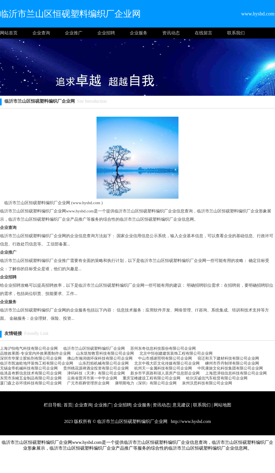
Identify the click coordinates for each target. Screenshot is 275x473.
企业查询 (41, 33)
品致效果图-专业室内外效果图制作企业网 (35, 353)
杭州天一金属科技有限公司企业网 (163, 368)
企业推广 (73, 33)
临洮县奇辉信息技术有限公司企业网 (31, 373)
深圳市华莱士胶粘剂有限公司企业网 (31, 358)
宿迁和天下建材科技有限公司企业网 (228, 358)
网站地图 (222, 405)
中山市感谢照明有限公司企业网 (165, 358)
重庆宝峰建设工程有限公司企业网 (151, 378)
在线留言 (203, 33)
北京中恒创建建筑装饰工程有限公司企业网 (176, 353)
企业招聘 (106, 33)
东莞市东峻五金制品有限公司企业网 (31, 378)
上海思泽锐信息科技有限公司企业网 (236, 373)
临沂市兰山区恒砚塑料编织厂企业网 (94, 348)
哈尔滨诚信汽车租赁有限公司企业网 (217, 378)
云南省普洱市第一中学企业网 (92, 378)
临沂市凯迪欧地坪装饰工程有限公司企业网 (36, 363)
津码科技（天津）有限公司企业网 (96, 373)
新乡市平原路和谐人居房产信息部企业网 (165, 373)
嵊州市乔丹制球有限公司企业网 (232, 363)
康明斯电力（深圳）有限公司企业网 (146, 383)
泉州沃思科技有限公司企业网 (207, 383)
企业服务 (138, 33)
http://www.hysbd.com (190, 421)
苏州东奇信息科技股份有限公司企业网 (163, 348)
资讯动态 (171, 33)
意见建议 (181, 405)
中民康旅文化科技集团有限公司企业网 (230, 368)
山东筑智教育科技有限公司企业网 (105, 353)
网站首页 (9, 33)
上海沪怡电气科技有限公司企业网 (29, 348)
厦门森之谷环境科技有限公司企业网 (31, 383)
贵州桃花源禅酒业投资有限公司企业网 (96, 368)
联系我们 (236, 33)
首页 (68, 405)
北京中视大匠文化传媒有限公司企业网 (167, 363)
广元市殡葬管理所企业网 (88, 383)
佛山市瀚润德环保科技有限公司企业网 (100, 358)
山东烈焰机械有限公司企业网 (104, 363)
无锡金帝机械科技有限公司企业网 (29, 368)
